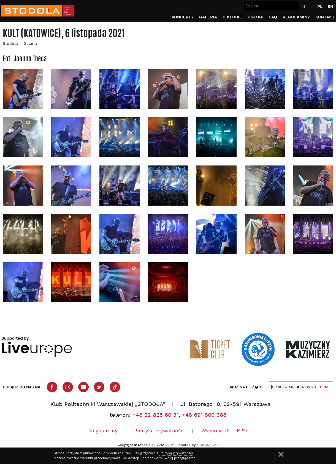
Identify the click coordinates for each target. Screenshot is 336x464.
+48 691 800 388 (204, 415)
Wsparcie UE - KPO (224, 431)
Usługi (256, 17)
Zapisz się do (302, 387)
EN (330, 6)
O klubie (232, 17)
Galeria (208, 17)
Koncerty (183, 17)
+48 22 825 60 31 (155, 415)
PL (320, 6)
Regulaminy (296, 17)
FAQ (273, 17)
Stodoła (10, 43)
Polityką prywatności (176, 453)
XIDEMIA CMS (208, 445)
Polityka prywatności (159, 431)
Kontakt (325, 17)
